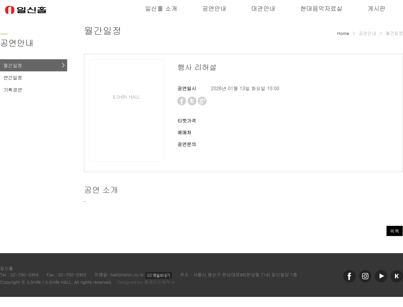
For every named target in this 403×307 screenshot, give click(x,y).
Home (343, 33)
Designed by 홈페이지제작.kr (146, 282)
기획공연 (12, 89)
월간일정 (12, 65)
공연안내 (214, 8)
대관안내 (263, 8)
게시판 (376, 8)
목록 (394, 231)
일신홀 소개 (161, 8)
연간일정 (12, 77)
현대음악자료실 (321, 8)
